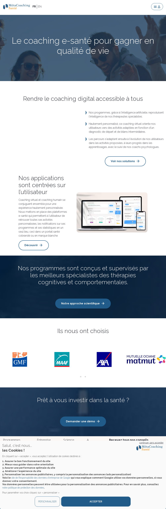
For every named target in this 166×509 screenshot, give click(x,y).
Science (68, 440)
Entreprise (44, 440)
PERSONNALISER (47, 501)
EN (40, 6)
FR (34, 6)
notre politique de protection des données (23, 487)
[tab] (80, 376)
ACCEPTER (96, 501)
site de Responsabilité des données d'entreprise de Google (40, 477)
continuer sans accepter (151, 442)
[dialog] (83, 475)
